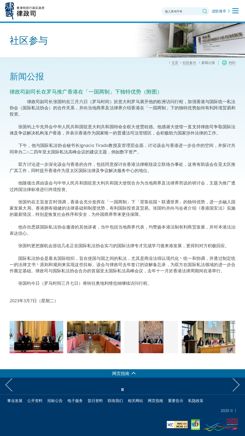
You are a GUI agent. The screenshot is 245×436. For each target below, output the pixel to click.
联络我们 (115, 400)
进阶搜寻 (219, 11)
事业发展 (14, 400)
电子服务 (75, 400)
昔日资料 (95, 400)
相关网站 (135, 400)
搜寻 (205, 11)
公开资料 (35, 400)
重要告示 (175, 400)
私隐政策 (195, 400)
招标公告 (55, 400)
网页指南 (155, 400)
